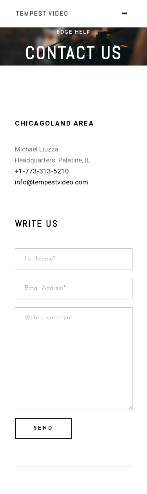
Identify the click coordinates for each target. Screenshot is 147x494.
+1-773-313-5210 (42, 171)
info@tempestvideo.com (51, 182)
